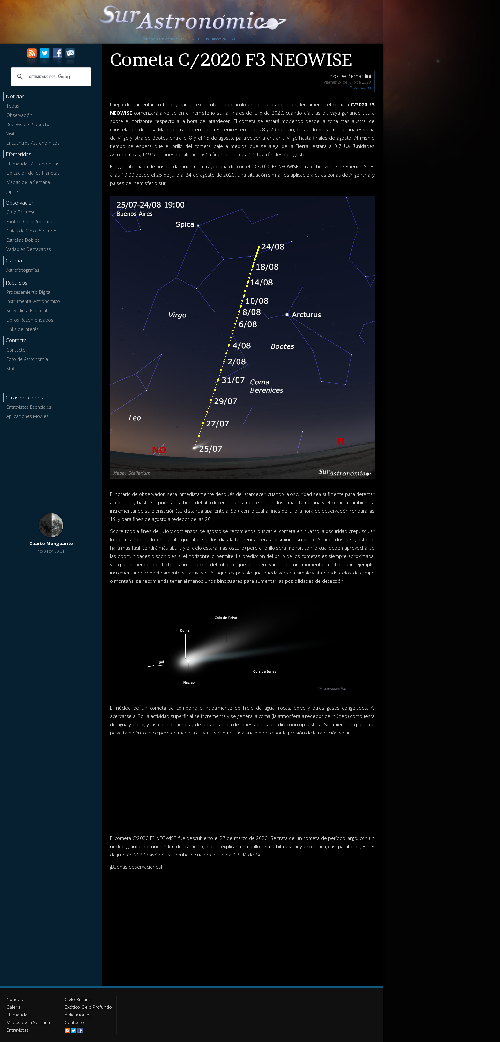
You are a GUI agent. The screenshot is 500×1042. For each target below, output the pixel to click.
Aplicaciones (77, 1015)
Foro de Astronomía (27, 359)
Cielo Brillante (20, 212)
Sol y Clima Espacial (26, 311)
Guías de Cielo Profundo (31, 231)
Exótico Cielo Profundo (30, 221)
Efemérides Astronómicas (32, 164)
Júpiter (12, 191)
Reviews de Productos (29, 124)
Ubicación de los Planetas (33, 173)
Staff (11, 368)
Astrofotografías (22, 270)
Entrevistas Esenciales (28, 407)
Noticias (14, 999)
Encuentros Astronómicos (33, 143)
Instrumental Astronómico (33, 301)
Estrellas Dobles (23, 240)
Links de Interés (22, 329)
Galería (13, 1007)
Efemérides (18, 1015)
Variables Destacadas (28, 249)
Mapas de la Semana (28, 182)
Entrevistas (17, 1030)
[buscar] (50, 76)
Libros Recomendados (29, 320)
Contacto (16, 350)
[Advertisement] (51, 465)
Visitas (12, 134)
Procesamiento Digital (28, 292)
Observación (19, 115)
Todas (12, 106)
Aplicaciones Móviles (27, 416)
